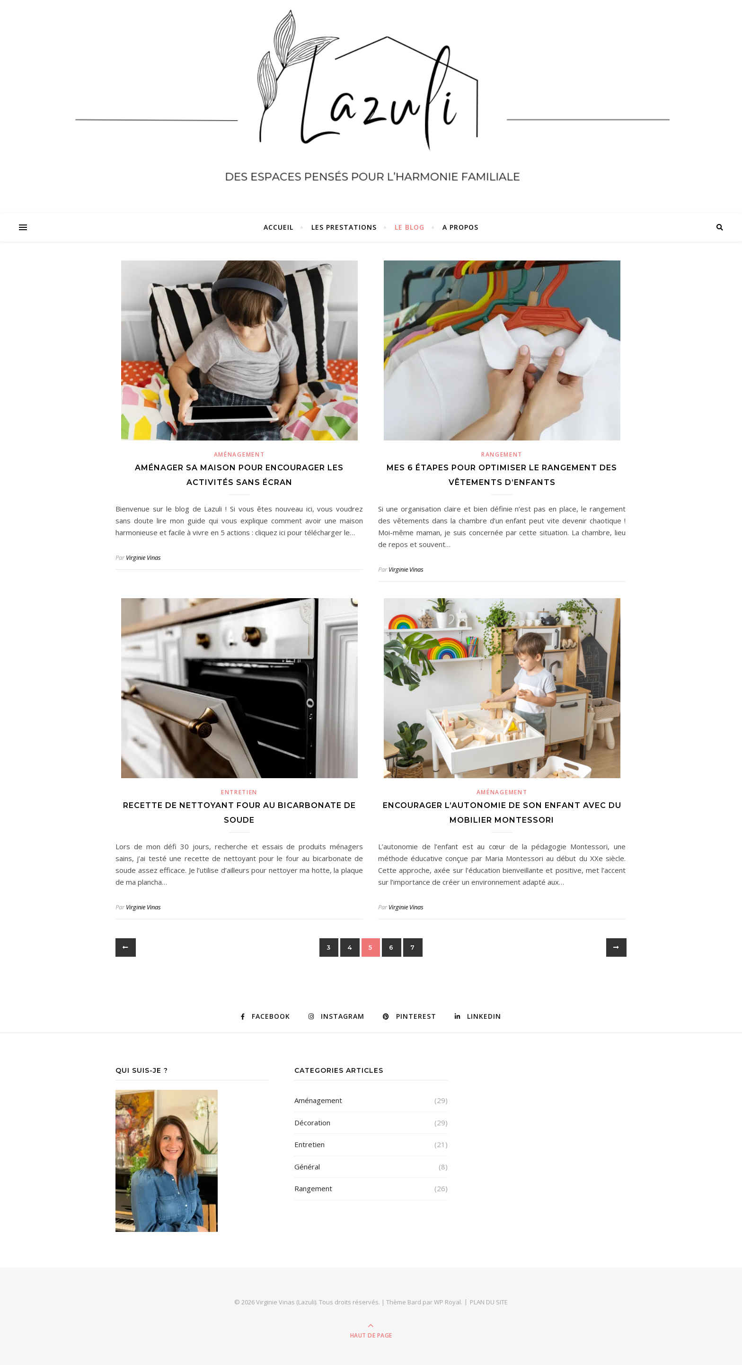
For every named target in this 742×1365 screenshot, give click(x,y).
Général (307, 1166)
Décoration (312, 1122)
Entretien (239, 792)
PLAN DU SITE (489, 1302)
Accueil (278, 227)
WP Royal (447, 1302)
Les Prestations (344, 227)
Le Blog (409, 227)
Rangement (501, 454)
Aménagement (239, 454)
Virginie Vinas (143, 557)
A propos (460, 227)
